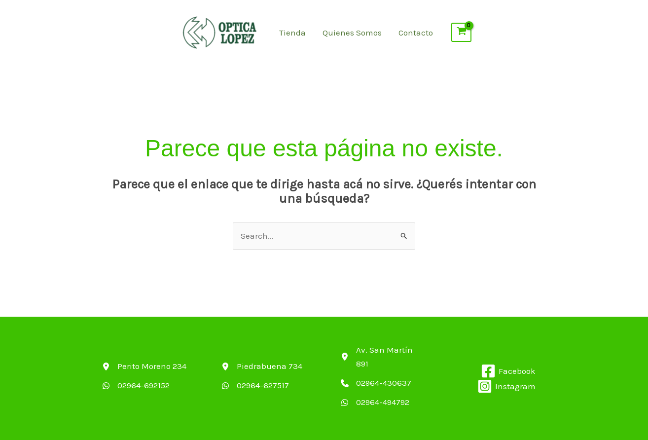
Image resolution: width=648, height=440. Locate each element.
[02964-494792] (375, 402)
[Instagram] (506, 386)
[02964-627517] (255, 385)
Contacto (415, 32)
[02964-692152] (136, 385)
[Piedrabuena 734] (261, 366)
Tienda (292, 32)
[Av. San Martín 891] (384, 357)
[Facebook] (508, 371)
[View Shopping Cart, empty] (461, 32)
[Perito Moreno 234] (144, 366)
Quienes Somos (352, 32)
